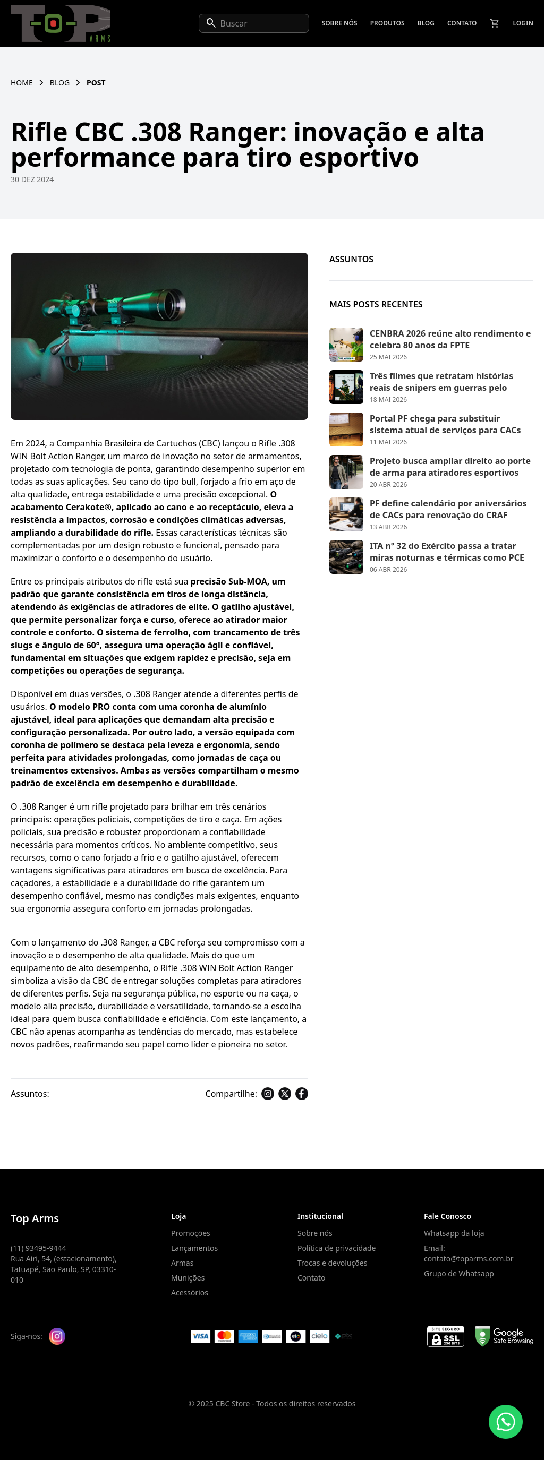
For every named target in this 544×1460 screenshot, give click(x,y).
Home (22, 83)
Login (523, 23)
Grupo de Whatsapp (459, 1273)
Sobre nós (340, 23)
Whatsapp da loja (454, 1233)
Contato (462, 23)
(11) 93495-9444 (38, 1248)
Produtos (387, 23)
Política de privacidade (337, 1248)
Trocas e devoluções (332, 1263)
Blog (426, 23)
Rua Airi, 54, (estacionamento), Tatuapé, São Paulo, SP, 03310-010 (64, 1269)
